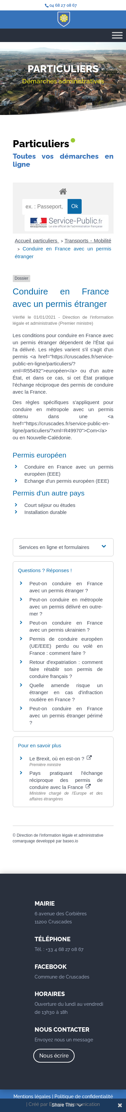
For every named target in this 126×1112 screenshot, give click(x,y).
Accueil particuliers (37, 240)
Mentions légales (32, 1096)
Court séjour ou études (50, 505)
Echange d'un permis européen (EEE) (67, 481)
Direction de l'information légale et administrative (60, 835)
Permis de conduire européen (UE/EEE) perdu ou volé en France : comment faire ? (66, 646)
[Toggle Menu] (117, 35)
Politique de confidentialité (83, 1096)
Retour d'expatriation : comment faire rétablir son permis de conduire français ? (66, 669)
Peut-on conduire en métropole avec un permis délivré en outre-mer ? (66, 607)
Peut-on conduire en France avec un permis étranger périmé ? (66, 715)
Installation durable (46, 512)
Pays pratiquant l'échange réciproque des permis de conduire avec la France (66, 780)
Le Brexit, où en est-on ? (61, 758)
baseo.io (70, 841)
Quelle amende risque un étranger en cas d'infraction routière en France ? (66, 692)
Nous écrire (54, 1056)
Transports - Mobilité (88, 240)
